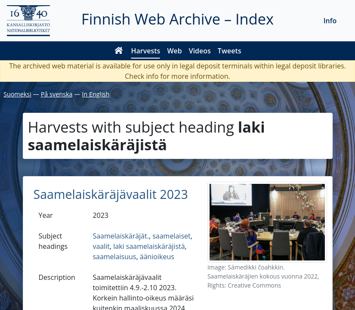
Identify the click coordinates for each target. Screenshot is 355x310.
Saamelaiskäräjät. (121, 236)
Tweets (229, 51)
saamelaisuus (114, 256)
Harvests (145, 51)
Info (330, 20)
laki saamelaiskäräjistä (149, 246)
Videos (200, 51)
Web (174, 51)
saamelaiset (171, 236)
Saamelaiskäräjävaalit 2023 (111, 194)
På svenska (57, 94)
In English (95, 94)
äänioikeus (157, 256)
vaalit (101, 246)
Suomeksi (17, 94)
